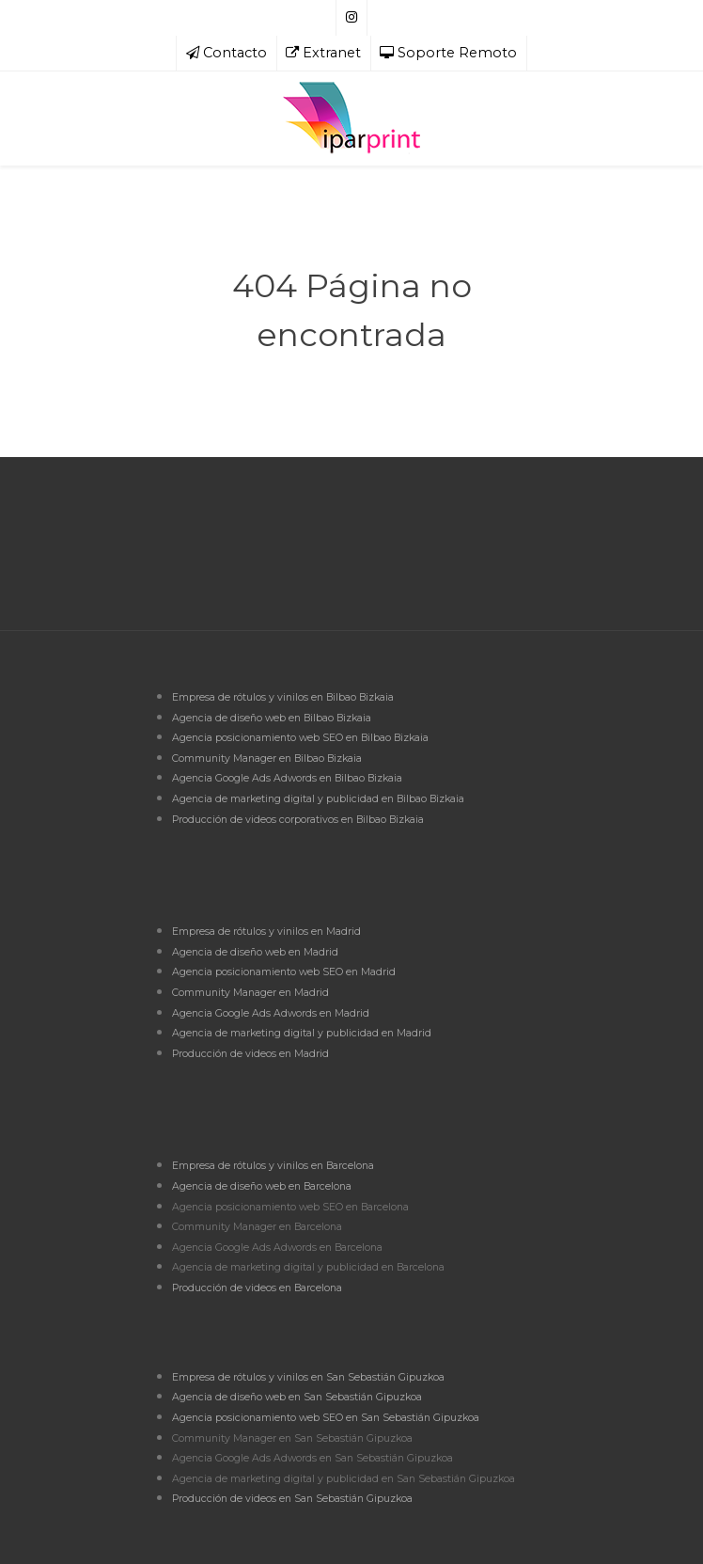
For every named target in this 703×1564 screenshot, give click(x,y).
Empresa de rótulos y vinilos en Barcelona (273, 1166)
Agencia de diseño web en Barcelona (262, 1186)
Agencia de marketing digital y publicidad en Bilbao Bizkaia (318, 799)
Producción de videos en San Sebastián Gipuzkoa (292, 1499)
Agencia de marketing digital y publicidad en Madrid (301, 1033)
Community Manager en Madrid (250, 993)
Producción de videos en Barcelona (257, 1288)
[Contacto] (226, 53)
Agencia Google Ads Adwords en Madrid (270, 1013)
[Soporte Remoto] (448, 53)
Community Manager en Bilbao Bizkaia (267, 758)
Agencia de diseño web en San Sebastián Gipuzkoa (297, 1397)
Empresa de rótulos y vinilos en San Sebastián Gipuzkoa (308, 1377)
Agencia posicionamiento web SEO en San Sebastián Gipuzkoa (325, 1418)
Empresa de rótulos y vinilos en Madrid (266, 931)
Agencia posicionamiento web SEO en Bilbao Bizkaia (300, 738)
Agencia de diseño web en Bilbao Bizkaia (271, 718)
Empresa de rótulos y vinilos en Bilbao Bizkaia (283, 697)
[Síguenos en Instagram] (351, 18)
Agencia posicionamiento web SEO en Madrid (284, 972)
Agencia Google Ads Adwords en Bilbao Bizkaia (287, 778)
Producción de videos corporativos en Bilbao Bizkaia (298, 820)
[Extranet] (323, 53)
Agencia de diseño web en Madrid (255, 952)
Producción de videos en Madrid (250, 1054)
